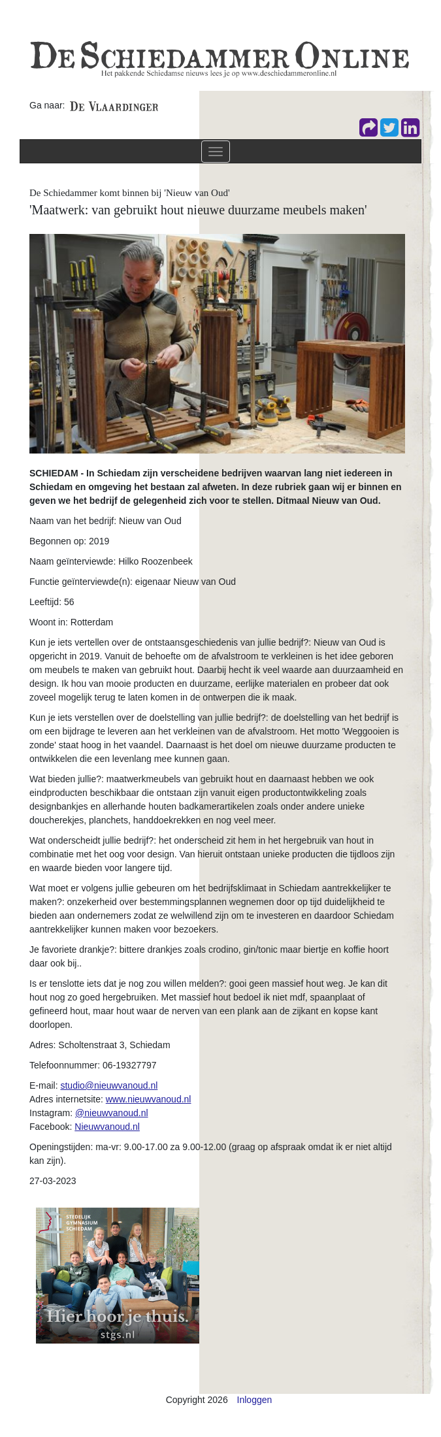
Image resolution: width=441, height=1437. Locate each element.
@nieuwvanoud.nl (111, 1113)
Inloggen (254, 1400)
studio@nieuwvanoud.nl (108, 1085)
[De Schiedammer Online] (219, 58)
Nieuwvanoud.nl (107, 1126)
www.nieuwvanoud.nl (148, 1099)
